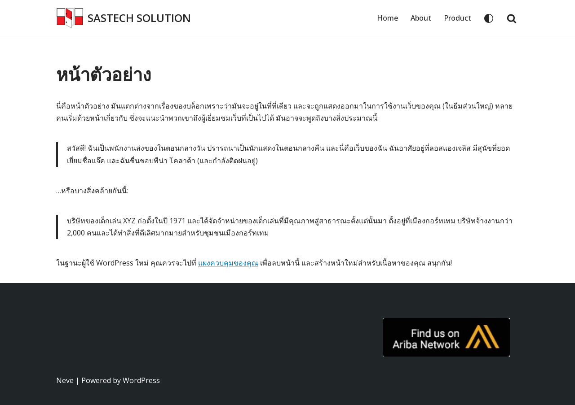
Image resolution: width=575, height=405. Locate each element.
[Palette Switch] (488, 18)
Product (457, 18)
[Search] (512, 18)
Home (387, 18)
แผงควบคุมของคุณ (228, 263)
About (421, 18)
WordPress (141, 380)
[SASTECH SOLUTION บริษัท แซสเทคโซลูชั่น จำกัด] (123, 18)
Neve (65, 380)
